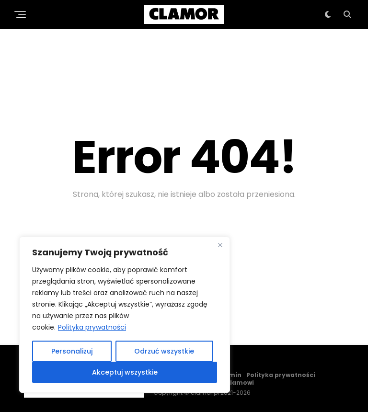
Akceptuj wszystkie (125, 372)
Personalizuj (71, 351)
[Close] (220, 245)
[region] (124, 315)
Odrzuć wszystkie (164, 351)
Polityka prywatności (92, 327)
